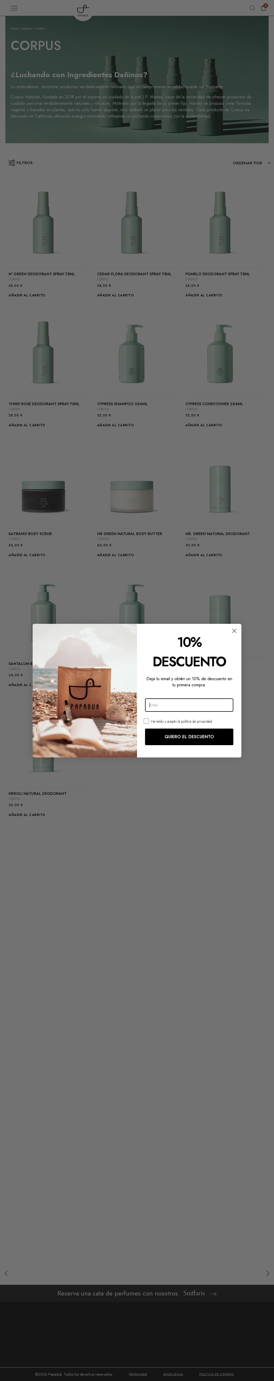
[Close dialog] (234, 631)
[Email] (189, 705)
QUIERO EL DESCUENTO (189, 737)
